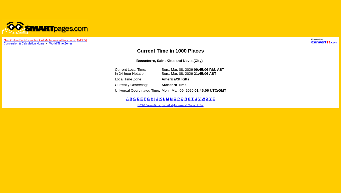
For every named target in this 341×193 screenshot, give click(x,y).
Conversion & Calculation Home (24, 43)
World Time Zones (60, 43)
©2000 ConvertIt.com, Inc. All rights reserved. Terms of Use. (171, 105)
